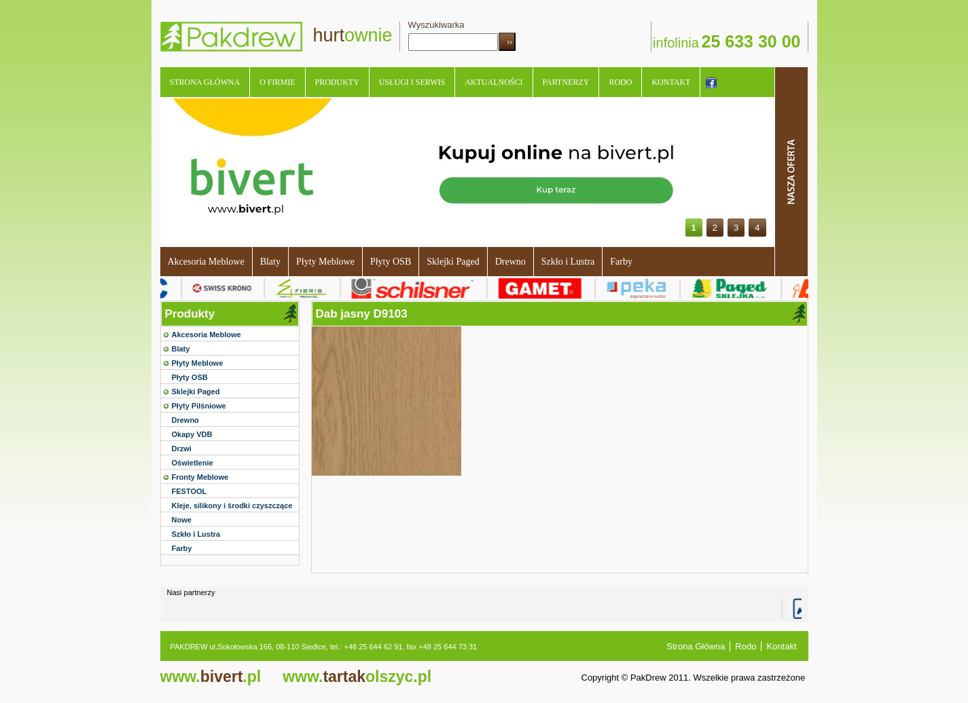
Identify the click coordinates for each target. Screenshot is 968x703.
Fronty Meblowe (200, 477)
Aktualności (493, 82)
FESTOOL (189, 491)
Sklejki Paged (453, 261)
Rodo (620, 82)
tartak (357, 676)
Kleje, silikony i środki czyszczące (232, 505)
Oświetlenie (192, 463)
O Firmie (277, 82)
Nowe (182, 520)
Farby (621, 261)
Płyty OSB (390, 261)
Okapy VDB (192, 434)
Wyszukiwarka (436, 25)
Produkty (337, 82)
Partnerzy (566, 82)
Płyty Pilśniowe (199, 406)
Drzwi (182, 448)
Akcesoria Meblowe (206, 261)
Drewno (510, 261)
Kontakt (670, 82)
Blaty (270, 261)
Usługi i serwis (412, 82)
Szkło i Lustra (568, 261)
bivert (211, 676)
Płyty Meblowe (325, 261)
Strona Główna (205, 82)
